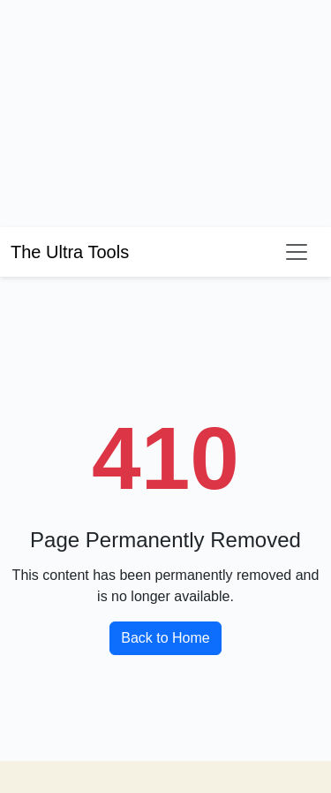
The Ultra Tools (70, 252)
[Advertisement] (132, 110)
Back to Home (165, 637)
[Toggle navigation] (296, 252)
